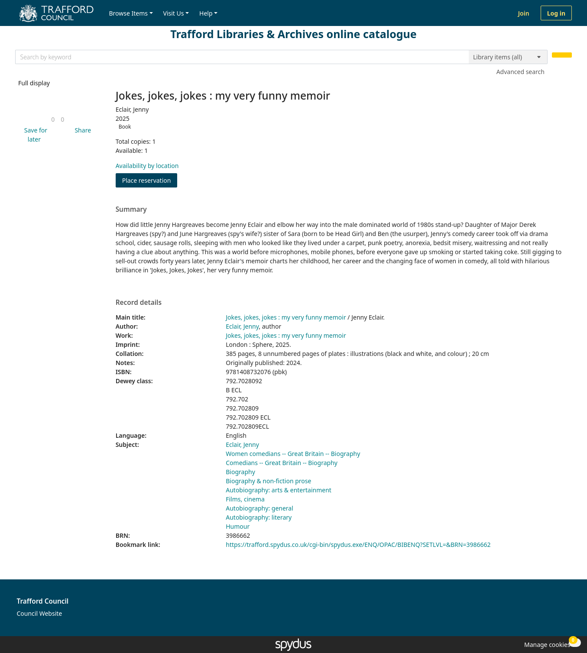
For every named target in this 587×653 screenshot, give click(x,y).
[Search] (562, 55)
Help (206, 13)
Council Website (39, 613)
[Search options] (508, 57)
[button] (34, 135)
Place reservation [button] (150, 179)
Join (523, 13)
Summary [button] (131, 209)
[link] (53, 119)
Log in (556, 13)
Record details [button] (139, 303)
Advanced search (520, 72)
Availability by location (147, 166)
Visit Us (173, 13)
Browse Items (128, 13)
